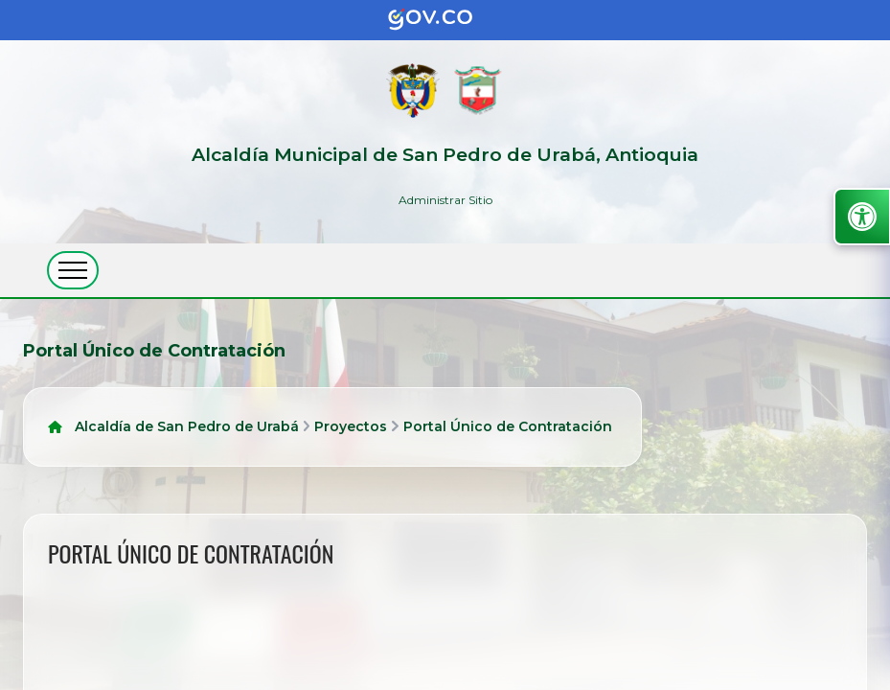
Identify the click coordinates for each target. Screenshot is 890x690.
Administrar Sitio (445, 200)
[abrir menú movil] (73, 270)
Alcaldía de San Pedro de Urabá (187, 426)
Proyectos (350, 426)
